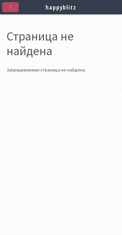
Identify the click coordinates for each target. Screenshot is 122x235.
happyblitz (61, 7)
